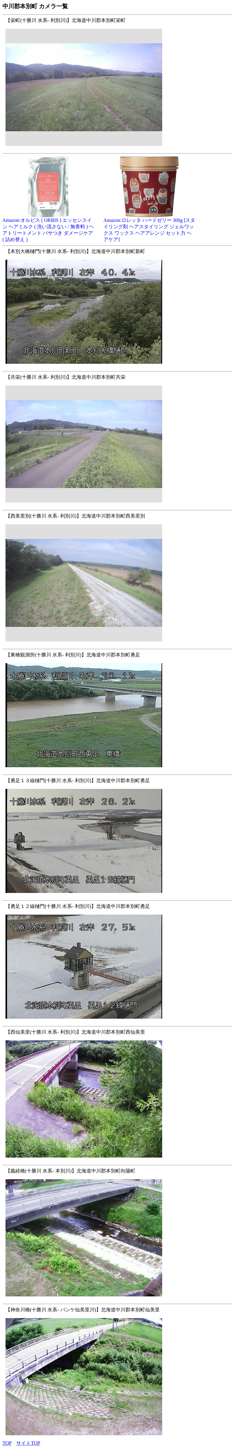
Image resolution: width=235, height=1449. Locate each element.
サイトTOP (28, 1443)
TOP (6, 1443)
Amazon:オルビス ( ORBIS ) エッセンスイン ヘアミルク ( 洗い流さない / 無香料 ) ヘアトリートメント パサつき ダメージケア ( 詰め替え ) (48, 227)
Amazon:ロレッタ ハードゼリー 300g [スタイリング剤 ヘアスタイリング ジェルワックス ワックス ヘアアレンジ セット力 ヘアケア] (149, 227)
